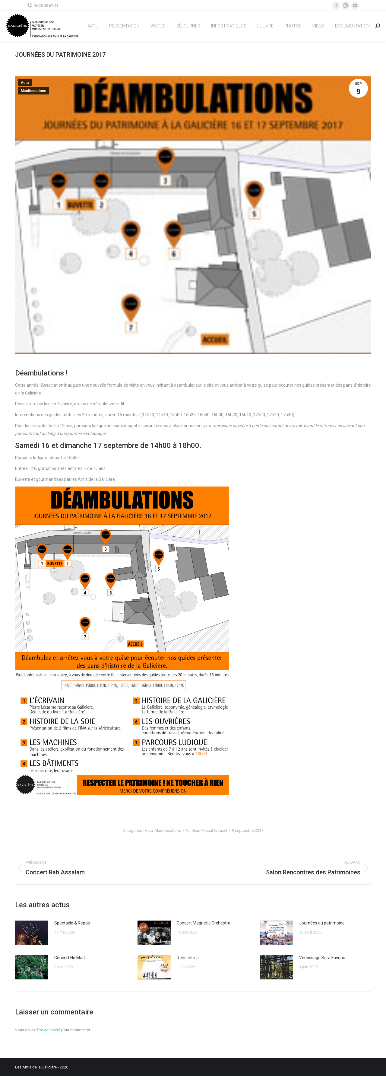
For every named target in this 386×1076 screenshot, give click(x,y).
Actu (25, 83)
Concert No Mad (69, 957)
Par (206, 830)
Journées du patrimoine (322, 923)
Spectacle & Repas (72, 923)
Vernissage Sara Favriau (322, 957)
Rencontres (188, 957)
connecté (52, 1030)
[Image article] (31, 933)
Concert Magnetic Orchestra (203, 923)
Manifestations (33, 91)
